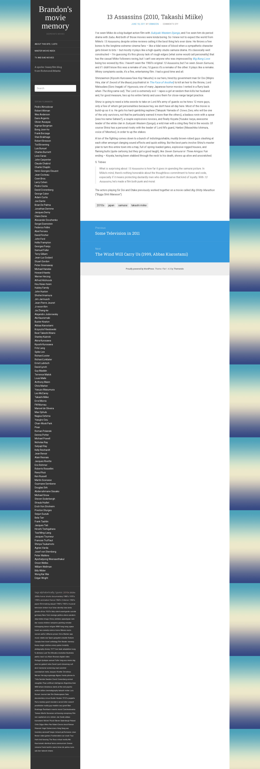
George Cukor (42, 193)
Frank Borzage (42, 133)
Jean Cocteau (42, 174)
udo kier (38, 751)
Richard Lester (42, 355)
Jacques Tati (41, 525)
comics (52, 630)
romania (38, 747)
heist (66, 724)
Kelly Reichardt (42, 450)
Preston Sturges (43, 510)
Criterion (65, 600)
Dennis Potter (42, 435)
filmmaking (45, 604)
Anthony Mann (42, 382)
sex (41, 630)
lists (65, 608)
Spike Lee (40, 352)
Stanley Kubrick (43, 336)
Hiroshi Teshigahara (45, 529)
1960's (58, 600)
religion (52, 627)
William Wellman (43, 566)
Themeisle (179, 269)
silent (57, 611)
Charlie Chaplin (42, 167)
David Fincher (42, 235)
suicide (73, 611)
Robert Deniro (57, 724)
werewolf (46, 732)
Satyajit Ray (41, 446)
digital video (64, 657)
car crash (65, 736)
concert (71, 702)
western (72, 615)
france (52, 600)
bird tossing (44, 740)
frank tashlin (47, 747)
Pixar (37, 427)
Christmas (67, 672)
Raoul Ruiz (40, 472)
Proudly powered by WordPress (140, 269)
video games (45, 736)
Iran (56, 649)
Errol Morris (41, 401)
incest (60, 709)
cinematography (51, 690)
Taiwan (37, 713)
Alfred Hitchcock (43, 280)
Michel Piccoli (49, 721)
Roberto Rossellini (44, 468)
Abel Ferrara (41, 231)
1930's (65, 604)
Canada (38, 642)
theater (64, 642)
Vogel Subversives (49, 728)
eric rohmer (51, 717)
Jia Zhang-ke (41, 310)
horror (42, 596)
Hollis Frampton (43, 242)
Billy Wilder (40, 570)
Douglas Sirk (41, 487)
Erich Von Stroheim (45, 506)
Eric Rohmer (41, 465)
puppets (71, 698)
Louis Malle (40, 378)
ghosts (37, 611)
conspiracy (68, 713)
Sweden (49, 679)
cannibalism (39, 672)
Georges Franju (42, 246)
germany (38, 615)
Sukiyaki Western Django (165, 32)
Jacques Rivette (43, 461)
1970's (72, 596)
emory (54, 645)
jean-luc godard (41, 664)
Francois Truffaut (44, 540)
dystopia (45, 660)
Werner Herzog (42, 276)
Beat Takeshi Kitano (45, 333)
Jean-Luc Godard (44, 257)
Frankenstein (56, 736)
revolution (62, 653)
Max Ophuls (41, 412)
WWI (36, 687)
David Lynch (41, 367)
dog (73, 660)
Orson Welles (41, 563)
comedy (46, 630)
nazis (69, 630)
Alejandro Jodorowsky (46, 314)
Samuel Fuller (42, 250)
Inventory (38, 732)
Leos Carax (40, 156)
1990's (37, 600)
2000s (37, 596)
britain (45, 608)
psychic (69, 687)
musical (71, 604)
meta (47, 672)
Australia (70, 653)
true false (53, 608)
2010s (66, 592)
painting (61, 623)
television (38, 608)
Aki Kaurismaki (42, 318)
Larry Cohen (41, 182)
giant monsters (52, 702)
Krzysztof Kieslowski (45, 329)
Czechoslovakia (69, 709)
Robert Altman (42, 110)
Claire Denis (41, 216)
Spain (51, 638)
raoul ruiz (44, 657)
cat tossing (58, 713)
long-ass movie (66, 660)
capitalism (42, 717)
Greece (69, 743)
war (46, 638)
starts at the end (59, 687)
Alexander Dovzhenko (46, 220)
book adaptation (65, 649)
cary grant (63, 706)
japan (37, 604)
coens (54, 747)
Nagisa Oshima (42, 416)
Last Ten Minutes (51, 653)
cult (71, 664)
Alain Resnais (42, 457)
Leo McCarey (41, 393)
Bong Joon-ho (42, 129)
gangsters (58, 638)
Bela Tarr (39, 517)
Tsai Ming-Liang (43, 532)
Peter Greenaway (44, 265)
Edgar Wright (41, 578)
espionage (51, 675)
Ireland (58, 732)
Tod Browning (42, 144)
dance (46, 627)
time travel (45, 642)
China (51, 619)
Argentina (68, 683)
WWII (58, 627)
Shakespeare (59, 694)
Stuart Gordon (42, 261)
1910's (65, 698)
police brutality (63, 645)
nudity (46, 706)
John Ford (40, 239)
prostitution (39, 706)
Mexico (63, 630)
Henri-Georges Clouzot (46, 171)
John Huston (41, 291)
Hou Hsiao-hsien (43, 284)
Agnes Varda (41, 548)
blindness (48, 687)
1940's (59, 604)
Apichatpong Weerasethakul (49, 559)
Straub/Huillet (42, 502)
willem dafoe (40, 690)
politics (60, 615)
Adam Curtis (41, 197)
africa (42, 611)
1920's (48, 611)
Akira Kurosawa (43, 340)
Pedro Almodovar (44, 107)
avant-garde (65, 611)
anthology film (55, 642)
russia (40, 623)
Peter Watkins (42, 555)
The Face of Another (161, 82)
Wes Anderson (42, 114)
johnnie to (71, 675)
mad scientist (60, 668)
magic (42, 645)
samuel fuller (54, 660)
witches (48, 645)
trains (57, 630)
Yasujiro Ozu (41, 419)
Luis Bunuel (41, 148)
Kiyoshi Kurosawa (44, 344)
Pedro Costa (41, 186)
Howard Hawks (42, 272)
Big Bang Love (201, 58)
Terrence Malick (43, 374)
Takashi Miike (42, 397)
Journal (44, 694)
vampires (54, 623)
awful (43, 634)
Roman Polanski (43, 431)
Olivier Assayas (43, 122)
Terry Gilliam (41, 254)
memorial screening (47, 668)
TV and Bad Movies (44, 57)
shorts (48, 596)
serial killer (63, 702)
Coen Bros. (40, 178)
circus (47, 698)
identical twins (50, 743)
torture (41, 687)
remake (68, 623)
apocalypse (66, 619)
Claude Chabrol (43, 163)
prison (55, 634)
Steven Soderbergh (45, 498)
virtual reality (62, 740)
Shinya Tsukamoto (44, 544)
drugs (46, 619)
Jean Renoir (41, 453)
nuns (72, 747)
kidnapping (39, 627)
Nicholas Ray (41, 442)
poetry (37, 657)
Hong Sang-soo (63, 728)
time (74, 683)
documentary (57, 596)
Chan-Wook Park (43, 423)
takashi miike (64, 690)
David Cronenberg (44, 190)
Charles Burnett (43, 152)
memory (71, 642)
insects (54, 709)
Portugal (38, 660)
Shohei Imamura (43, 295)
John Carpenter (43, 159)
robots (42, 638)
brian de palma (64, 747)
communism (61, 743)
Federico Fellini (42, 227)
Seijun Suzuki (42, 514)
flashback (47, 709)
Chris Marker (41, 385)
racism (37, 634)
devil (36, 668)
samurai (122, 205)
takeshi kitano (47, 751)
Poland (72, 721)
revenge (53, 615)
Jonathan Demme (44, 208)
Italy (53, 611)
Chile (37, 724)
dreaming (66, 664)
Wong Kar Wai (42, 574)
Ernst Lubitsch (42, 363)
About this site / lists (46, 44)
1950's (72, 600)
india (49, 664)
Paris (37, 702)
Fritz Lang (40, 348)
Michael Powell (42, 438)
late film (50, 694)
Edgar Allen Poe (45, 724)
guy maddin (54, 706)
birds (70, 608)
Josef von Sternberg (45, 551)
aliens (66, 615)
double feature (68, 638)
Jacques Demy (42, 212)
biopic (52, 732)
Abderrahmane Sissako (47, 491)
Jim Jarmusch (42, 299)
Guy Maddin (41, 370)
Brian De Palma (43, 205)
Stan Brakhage (42, 137)
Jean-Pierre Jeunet (45, 303)
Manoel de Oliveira (44, 408)
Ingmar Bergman (43, 125)
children (46, 623)
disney (47, 649)
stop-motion (39, 619)
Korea (37, 645)
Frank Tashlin (41, 521)
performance (66, 732)
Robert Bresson (43, 140)
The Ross (53, 740)
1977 (53, 649)
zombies (57, 619)
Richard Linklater (43, 359)
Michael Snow (42, 495)
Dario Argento (42, 118)
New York (46, 615)
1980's (66, 596)
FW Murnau (40, 404)
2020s (72, 592)
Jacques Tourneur (44, 536)
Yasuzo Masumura (45, 389)
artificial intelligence (55, 683)
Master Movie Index (45, 51)
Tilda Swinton (40, 679)
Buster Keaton (42, 321)
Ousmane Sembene (45, 483)
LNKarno (49, 634)
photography (39, 649)
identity (60, 608)
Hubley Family (42, 287)
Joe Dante (40, 201)
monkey (42, 702)
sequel (53, 604)
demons (40, 653)
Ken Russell (41, 476)
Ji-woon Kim (41, 306)
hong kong (64, 627)
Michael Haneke (43, 269)
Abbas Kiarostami (44, 325)
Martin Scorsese (43, 480)
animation (45, 600)
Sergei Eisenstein (44, 223)
